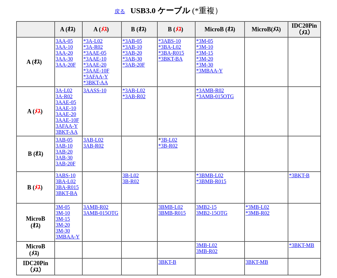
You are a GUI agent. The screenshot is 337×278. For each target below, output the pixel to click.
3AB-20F (65, 163)
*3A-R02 (93, 47)
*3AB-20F (133, 65)
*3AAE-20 (94, 65)
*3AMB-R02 (210, 90)
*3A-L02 (93, 41)
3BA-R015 (67, 187)
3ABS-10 (65, 175)
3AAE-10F (67, 120)
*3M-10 (204, 47)
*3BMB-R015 (211, 181)
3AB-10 (64, 146)
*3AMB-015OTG (215, 96)
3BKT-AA (67, 132)
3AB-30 (64, 157)
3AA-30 (64, 59)
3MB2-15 (206, 207)
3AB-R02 (93, 146)
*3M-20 (204, 59)
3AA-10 (64, 47)
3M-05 (63, 207)
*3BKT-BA (170, 59)
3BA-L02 (66, 181)
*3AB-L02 (133, 90)
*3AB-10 (132, 47)
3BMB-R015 (172, 213)
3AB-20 (64, 151)
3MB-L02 (206, 245)
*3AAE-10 (94, 59)
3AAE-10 (66, 108)
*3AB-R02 (133, 96)
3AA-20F (66, 65)
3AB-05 (64, 140)
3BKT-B (167, 262)
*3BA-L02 (169, 47)
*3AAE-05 (94, 53)
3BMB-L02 (170, 207)
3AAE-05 (66, 102)
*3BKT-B (299, 175)
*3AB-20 (132, 53)
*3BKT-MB (301, 245)
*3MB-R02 (258, 213)
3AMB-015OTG (100, 213)
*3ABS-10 (169, 41)
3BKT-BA (66, 193)
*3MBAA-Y (209, 70)
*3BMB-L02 (209, 175)
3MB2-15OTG (211, 213)
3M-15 (63, 219)
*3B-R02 (168, 146)
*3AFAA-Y (95, 76)
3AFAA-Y (67, 126)
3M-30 (63, 231)
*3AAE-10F (96, 70)
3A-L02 (64, 90)
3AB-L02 (93, 140)
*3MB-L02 (257, 207)
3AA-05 (64, 41)
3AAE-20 (66, 114)
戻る (120, 11)
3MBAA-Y (68, 236)
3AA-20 (64, 53)
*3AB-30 (132, 59)
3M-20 (63, 225)
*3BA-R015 (171, 53)
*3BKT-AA (95, 82)
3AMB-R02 (95, 207)
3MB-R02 (207, 251)
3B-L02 (169, 140)
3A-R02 (64, 96)
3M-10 (63, 213)
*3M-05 (204, 41)
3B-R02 (130, 181)
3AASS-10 (94, 90)
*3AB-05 (132, 41)
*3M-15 (204, 53)
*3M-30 (204, 65)
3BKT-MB (257, 262)
